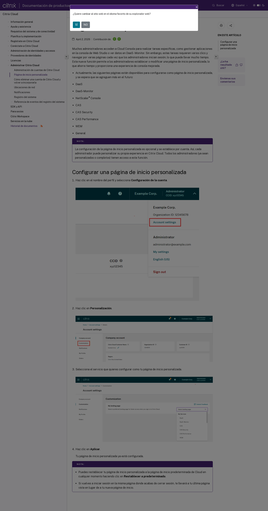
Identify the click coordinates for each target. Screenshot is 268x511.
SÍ (76, 24)
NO (86, 24)
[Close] (197, 7)
